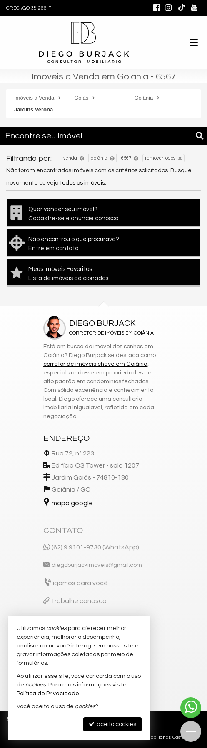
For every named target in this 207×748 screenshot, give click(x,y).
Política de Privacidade (48, 693)
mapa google (72, 503)
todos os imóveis (82, 183)
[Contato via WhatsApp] (190, 707)
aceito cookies (112, 724)
